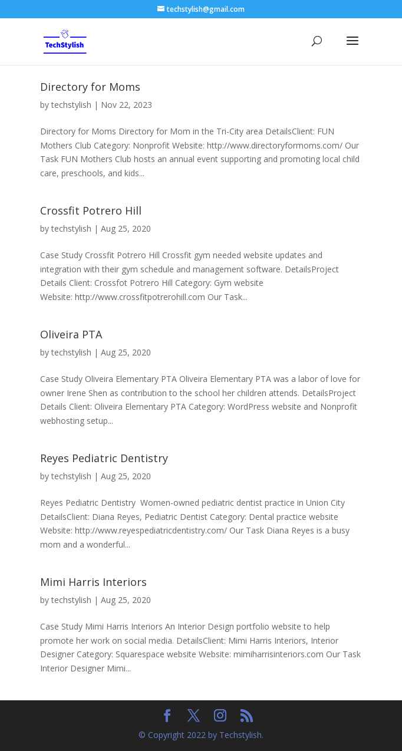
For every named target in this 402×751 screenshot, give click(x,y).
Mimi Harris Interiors (93, 582)
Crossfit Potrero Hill (90, 210)
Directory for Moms (90, 87)
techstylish (71, 104)
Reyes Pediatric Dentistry (104, 458)
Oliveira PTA (71, 334)
